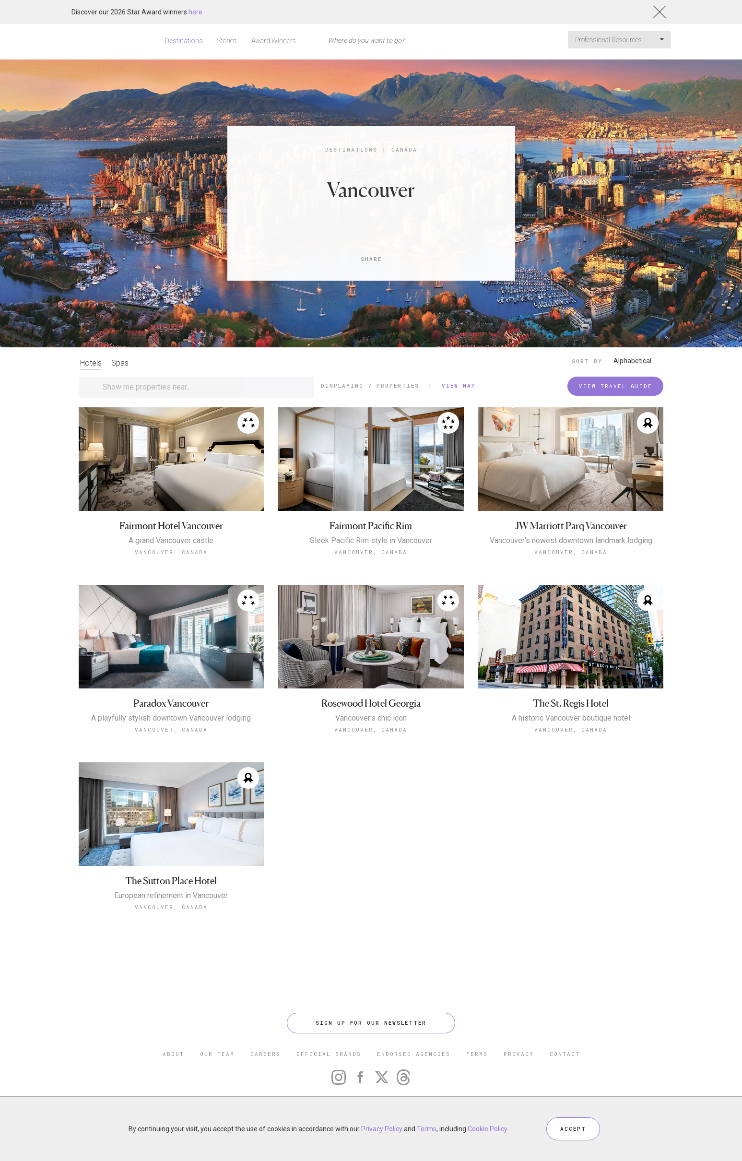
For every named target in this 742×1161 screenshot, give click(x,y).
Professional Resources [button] (619, 40)
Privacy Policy (381, 1129)
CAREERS (265, 1053)
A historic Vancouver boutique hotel (571, 718)
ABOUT (173, 1053)
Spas (120, 362)
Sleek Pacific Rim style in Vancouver (371, 541)
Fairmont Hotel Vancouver (171, 526)
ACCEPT (573, 1128)
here (195, 12)
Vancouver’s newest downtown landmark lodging (571, 541)
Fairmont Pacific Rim (371, 526)
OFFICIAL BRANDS (328, 1053)
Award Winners (273, 41)
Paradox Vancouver (171, 703)
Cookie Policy (487, 1129)
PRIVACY (519, 1053)
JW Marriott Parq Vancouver (571, 526)
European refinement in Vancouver (171, 896)
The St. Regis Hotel (571, 703)
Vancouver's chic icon (371, 718)
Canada (404, 149)
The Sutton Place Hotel (171, 881)
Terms (426, 1129)
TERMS (477, 1053)
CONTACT (565, 1053)
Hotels (91, 362)
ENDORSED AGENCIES (413, 1053)
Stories (227, 41)
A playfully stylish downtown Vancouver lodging (171, 718)
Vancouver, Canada (171, 552)
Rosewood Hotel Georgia (371, 703)
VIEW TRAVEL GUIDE (615, 386)
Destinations (184, 41)
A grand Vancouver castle (171, 541)
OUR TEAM (217, 1053)
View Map (459, 385)
